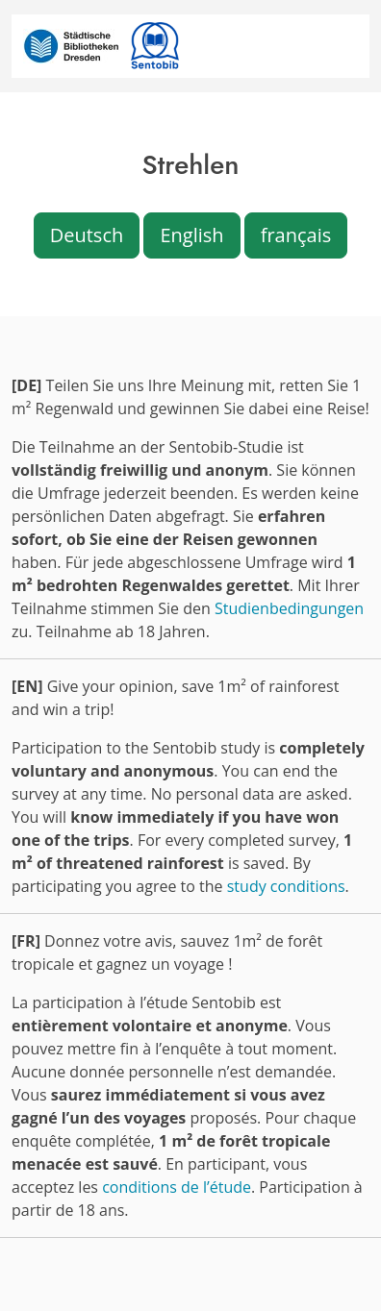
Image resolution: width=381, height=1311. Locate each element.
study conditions (286, 886)
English (191, 235)
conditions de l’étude (176, 1187)
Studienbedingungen (289, 608)
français (296, 235)
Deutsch (87, 235)
